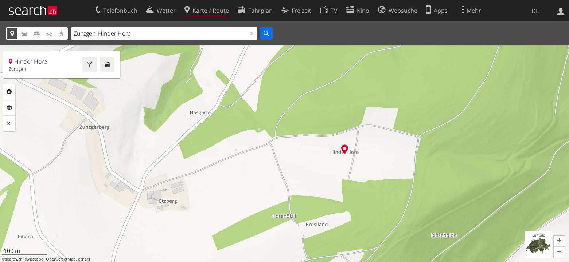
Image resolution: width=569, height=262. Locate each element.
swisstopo (34, 259)
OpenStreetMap (61, 259)
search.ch (14, 259)
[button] (559, 241)
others (84, 259)
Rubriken (9, 91)
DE (535, 11)
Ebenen (9, 107)
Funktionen (9, 123)
